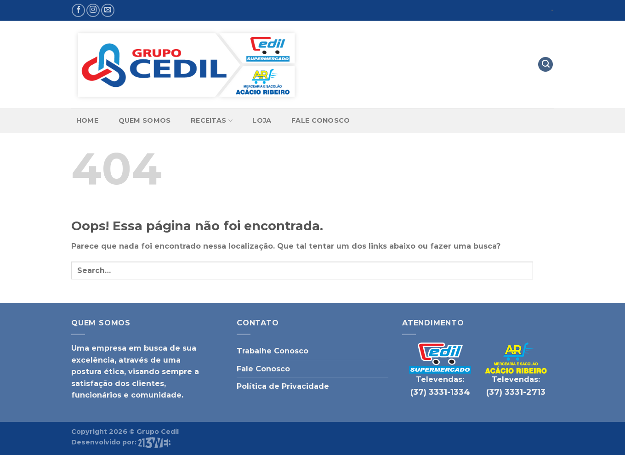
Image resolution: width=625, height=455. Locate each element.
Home (87, 120)
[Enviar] (543, 270)
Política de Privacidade (283, 386)
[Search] (545, 64)
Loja (261, 120)
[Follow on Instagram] (93, 10)
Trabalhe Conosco (272, 351)
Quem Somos (145, 120)
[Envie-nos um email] (107, 10)
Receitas (212, 120)
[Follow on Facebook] (78, 10)
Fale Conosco (320, 120)
